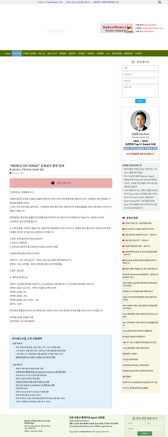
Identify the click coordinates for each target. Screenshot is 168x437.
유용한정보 (128, 53)
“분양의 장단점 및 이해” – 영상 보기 (136, 246)
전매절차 (100, 53)
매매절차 (63, 53)
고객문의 (138, 53)
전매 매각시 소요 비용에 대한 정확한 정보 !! (137, 291)
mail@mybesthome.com (82, 426)
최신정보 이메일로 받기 (117, 30)
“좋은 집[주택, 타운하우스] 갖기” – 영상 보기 (139, 234)
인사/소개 (17, 53)
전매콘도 (91, 53)
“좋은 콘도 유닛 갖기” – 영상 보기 (135, 240)
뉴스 (108, 53)
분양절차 (81, 53)
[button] (160, 2)
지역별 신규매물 (29, 53)
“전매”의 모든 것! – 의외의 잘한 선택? (137, 223)
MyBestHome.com (117, 27)
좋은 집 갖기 (52, 53)
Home (8, 53)
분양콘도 (72, 53)
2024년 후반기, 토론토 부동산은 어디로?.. (138, 229)
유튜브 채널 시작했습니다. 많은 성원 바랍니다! (140, 268)
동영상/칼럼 (117, 53)
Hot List (41, 53)
